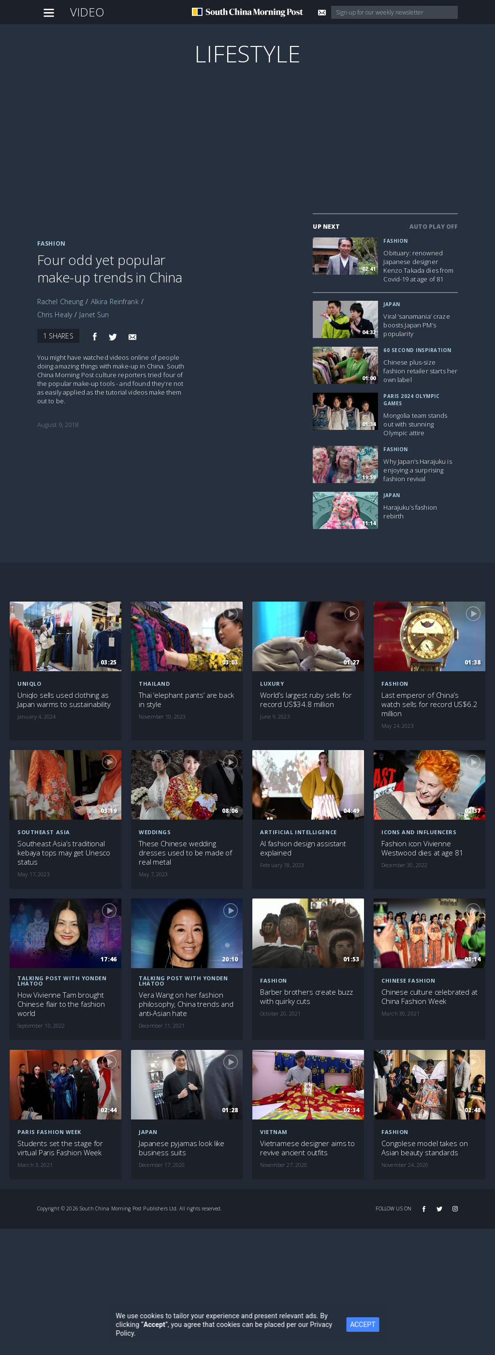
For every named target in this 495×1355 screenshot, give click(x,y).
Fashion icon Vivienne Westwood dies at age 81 (422, 848)
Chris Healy (55, 314)
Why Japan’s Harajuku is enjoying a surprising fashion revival (417, 470)
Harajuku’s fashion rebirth (410, 511)
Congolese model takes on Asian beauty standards (424, 1148)
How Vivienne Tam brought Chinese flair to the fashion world (61, 1004)
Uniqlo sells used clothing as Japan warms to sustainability (64, 700)
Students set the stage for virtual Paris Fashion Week (60, 1148)
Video (87, 12)
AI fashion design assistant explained (303, 848)
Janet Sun (94, 314)
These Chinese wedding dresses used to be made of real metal (185, 853)
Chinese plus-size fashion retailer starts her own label (420, 371)
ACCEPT (368, 1324)
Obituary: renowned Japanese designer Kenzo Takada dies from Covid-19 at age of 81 (418, 266)
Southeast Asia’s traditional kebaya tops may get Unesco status (63, 853)
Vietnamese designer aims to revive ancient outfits (307, 1148)
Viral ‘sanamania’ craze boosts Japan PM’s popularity (416, 325)
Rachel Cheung (60, 301)
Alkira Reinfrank (115, 301)
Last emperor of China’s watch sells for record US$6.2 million (429, 704)
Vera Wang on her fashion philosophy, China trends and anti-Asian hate (186, 1004)
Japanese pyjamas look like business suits (181, 1148)
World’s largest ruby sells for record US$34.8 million (306, 700)
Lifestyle (247, 53)
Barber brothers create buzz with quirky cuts (306, 996)
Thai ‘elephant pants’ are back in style (186, 700)
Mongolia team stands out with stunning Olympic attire (415, 424)
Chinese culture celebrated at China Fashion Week (429, 996)
